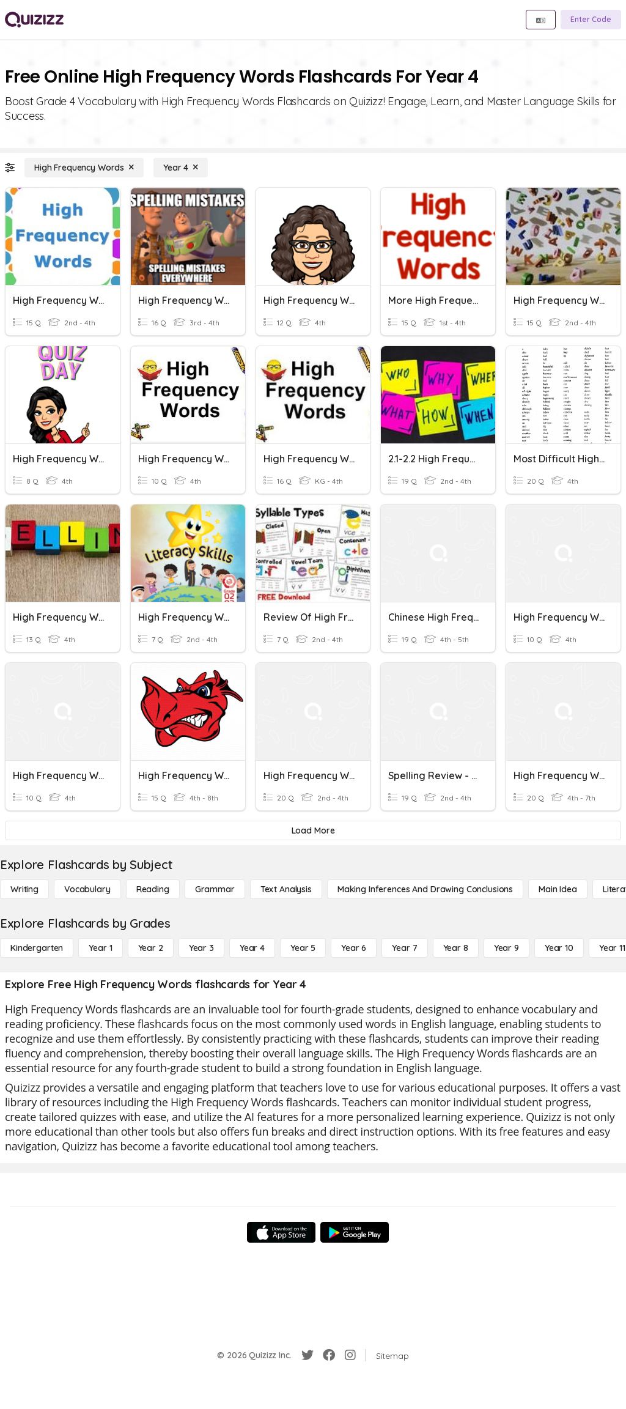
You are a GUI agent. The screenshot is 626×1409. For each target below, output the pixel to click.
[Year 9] (506, 948)
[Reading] (153, 889)
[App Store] (281, 1232)
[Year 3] (201, 948)
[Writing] (24, 889)
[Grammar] (215, 889)
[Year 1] (100, 948)
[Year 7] (404, 948)
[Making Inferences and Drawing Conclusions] (425, 889)
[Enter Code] (591, 19)
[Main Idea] (557, 889)
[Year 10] (559, 948)
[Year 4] (180, 167)
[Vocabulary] (87, 889)
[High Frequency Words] (84, 167)
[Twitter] (307, 1355)
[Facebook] (329, 1355)
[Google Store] (354, 1232)
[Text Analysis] (286, 889)
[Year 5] (303, 948)
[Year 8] (456, 948)
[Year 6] (354, 948)
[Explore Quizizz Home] (34, 20)
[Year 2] (151, 948)
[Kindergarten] (36, 948)
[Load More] (313, 830)
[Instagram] (350, 1355)
